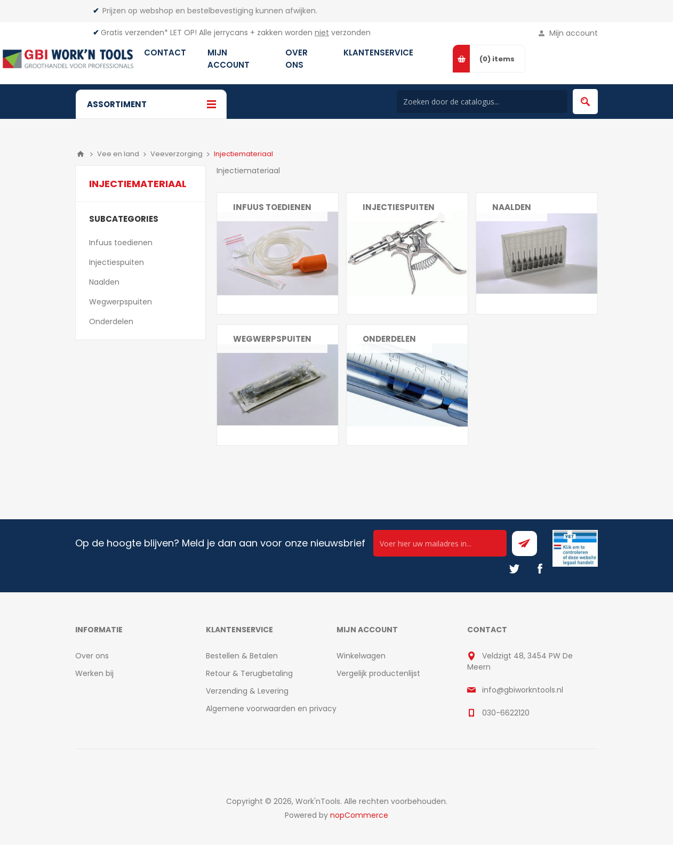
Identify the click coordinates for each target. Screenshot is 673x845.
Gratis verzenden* (134, 32)
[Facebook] (539, 568)
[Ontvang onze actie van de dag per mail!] (440, 543)
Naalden (511, 207)
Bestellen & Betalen (242, 655)
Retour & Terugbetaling (249, 673)
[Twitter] (514, 568)
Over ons (92, 655)
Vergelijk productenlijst (378, 673)
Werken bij (94, 673)
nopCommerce (359, 815)
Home (80, 154)
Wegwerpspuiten (272, 338)
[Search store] (482, 101)
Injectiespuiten (399, 207)
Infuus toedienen (272, 207)
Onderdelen (389, 338)
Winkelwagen (361, 655)
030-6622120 (506, 712)
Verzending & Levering (247, 691)
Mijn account (573, 33)
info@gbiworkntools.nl (522, 690)
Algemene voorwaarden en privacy (271, 708)
